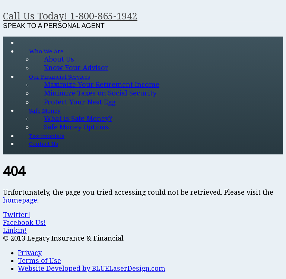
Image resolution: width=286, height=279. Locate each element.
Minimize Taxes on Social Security (100, 93)
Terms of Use (39, 260)
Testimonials (46, 136)
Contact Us (43, 144)
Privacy (30, 253)
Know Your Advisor (76, 68)
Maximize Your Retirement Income (101, 84)
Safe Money (45, 110)
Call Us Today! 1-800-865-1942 (70, 16)
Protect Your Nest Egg (79, 102)
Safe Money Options (76, 127)
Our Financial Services (59, 76)
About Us (59, 59)
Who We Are (46, 51)
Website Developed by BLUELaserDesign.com (91, 268)
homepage (20, 200)
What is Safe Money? (78, 118)
